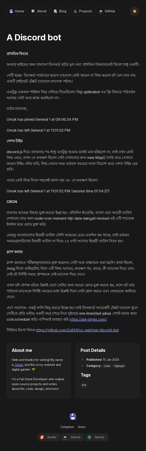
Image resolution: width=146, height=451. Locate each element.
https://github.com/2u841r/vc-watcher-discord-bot (77, 330)
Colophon (67, 427)
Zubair (19, 364)
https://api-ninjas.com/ (88, 319)
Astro (82, 427)
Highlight (119, 365)
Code (107, 365)
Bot (84, 385)
